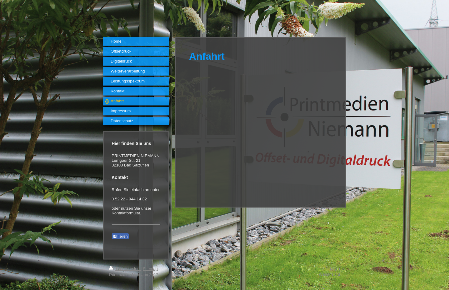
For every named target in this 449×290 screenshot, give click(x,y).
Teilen (120, 236)
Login (335, 268)
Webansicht (329, 274)
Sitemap (150, 268)
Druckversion (125, 268)
